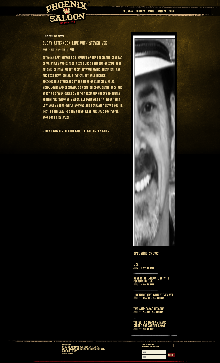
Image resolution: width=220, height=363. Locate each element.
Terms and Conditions (67, 354)
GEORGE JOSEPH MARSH (96, 131)
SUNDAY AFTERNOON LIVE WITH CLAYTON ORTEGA (151, 280)
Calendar (128, 11)
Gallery (161, 11)
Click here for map (69, 351)
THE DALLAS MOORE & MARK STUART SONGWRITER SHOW (149, 324)
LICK (135, 264)
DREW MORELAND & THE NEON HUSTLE (61, 131)
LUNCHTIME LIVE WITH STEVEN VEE (153, 295)
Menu (151, 11)
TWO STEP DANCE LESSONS (148, 309)
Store (172, 11)
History (140, 11)
